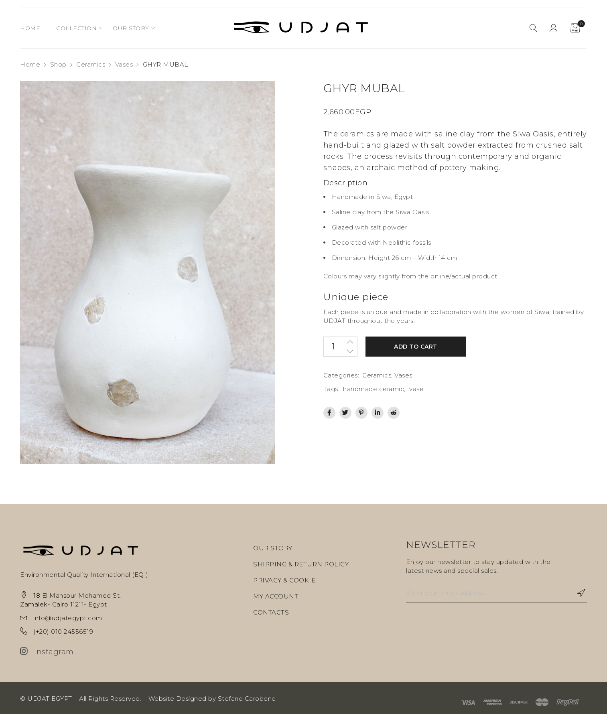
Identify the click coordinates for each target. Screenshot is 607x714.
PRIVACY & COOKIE (284, 580)
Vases (124, 64)
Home (30, 64)
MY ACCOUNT (275, 596)
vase (416, 389)
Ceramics (90, 64)
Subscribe (577, 593)
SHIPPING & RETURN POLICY (301, 564)
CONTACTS (271, 612)
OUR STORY (272, 548)
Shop (58, 64)
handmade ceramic (373, 389)
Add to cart (415, 346)
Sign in (554, 28)
